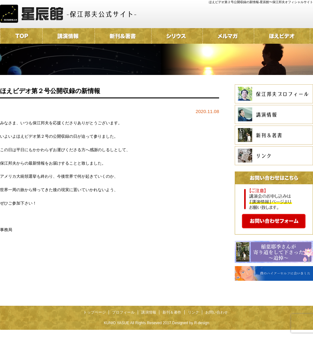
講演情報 (148, 312)
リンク (193, 312)
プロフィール (123, 312)
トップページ (94, 312)
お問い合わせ (216, 312)
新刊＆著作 (171, 312)
